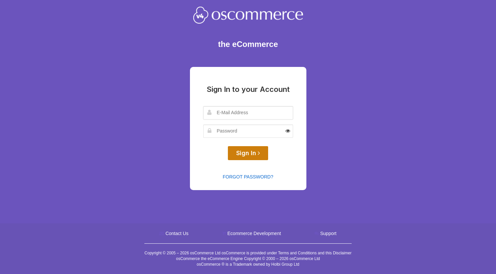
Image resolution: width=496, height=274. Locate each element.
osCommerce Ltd (206, 253)
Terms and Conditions (297, 253)
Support (328, 233)
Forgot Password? (248, 176)
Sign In (248, 152)
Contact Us (176, 233)
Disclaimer (342, 253)
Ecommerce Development (254, 233)
